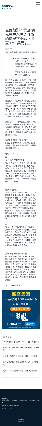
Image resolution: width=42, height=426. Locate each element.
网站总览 (21, 422)
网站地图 (21, 419)
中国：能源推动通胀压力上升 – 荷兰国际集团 (21, 341)
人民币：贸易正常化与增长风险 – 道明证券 (20, 356)
